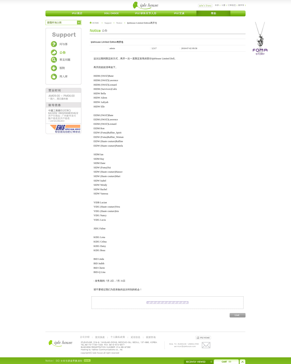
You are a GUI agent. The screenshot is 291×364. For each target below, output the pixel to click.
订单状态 (232, 5)
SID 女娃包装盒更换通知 (69, 360)
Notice (119, 23)
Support (108, 23)
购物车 (241, 5)
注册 (223, 5)
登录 (217, 5)
